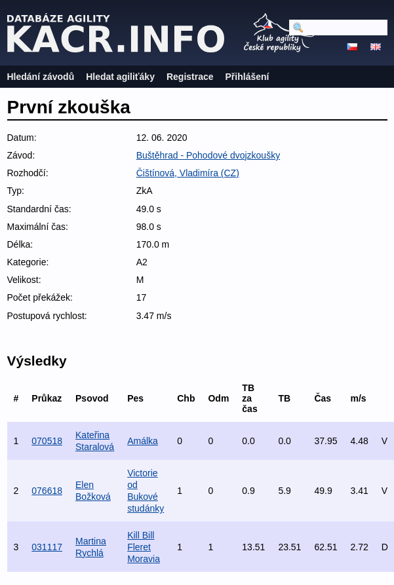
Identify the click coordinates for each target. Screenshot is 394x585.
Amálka (142, 441)
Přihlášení (247, 76)
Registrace (190, 76)
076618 (46, 490)
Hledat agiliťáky (120, 76)
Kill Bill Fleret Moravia (143, 547)
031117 (46, 547)
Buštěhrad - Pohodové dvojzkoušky (208, 155)
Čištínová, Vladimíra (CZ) (187, 173)
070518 (46, 441)
